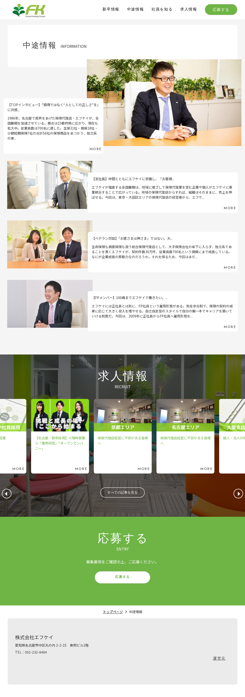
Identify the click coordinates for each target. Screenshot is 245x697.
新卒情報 (110, 9)
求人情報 (188, 9)
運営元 (219, 663)
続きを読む (122, 106)
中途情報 (135, 9)
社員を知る (162, 9)
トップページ (113, 616)
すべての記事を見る (122, 494)
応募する (221, 10)
